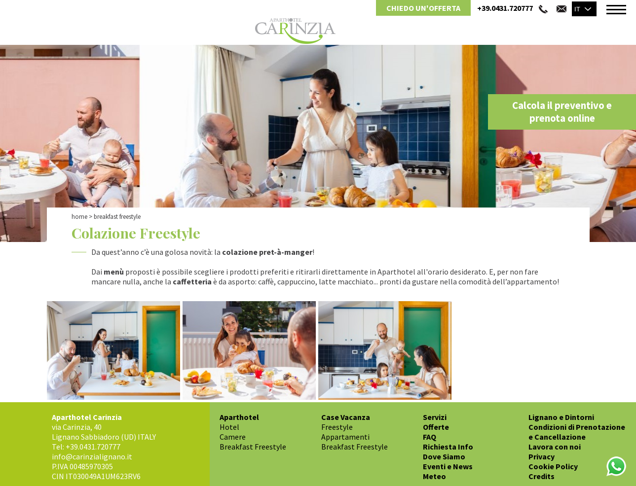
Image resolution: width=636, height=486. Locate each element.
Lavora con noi (554, 446)
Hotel (229, 427)
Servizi (435, 417)
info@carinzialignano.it (92, 456)
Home (79, 216)
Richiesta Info (448, 446)
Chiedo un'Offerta (423, 8)
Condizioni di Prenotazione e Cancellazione (576, 432)
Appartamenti (345, 437)
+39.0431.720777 (505, 8)
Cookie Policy (553, 466)
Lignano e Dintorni (561, 417)
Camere (233, 437)
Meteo (434, 476)
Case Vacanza (345, 417)
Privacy (541, 456)
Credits (541, 476)
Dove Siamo (444, 456)
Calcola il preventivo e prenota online (562, 112)
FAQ (429, 437)
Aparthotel (239, 417)
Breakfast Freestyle (253, 446)
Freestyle (337, 427)
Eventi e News (448, 466)
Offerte (436, 427)
